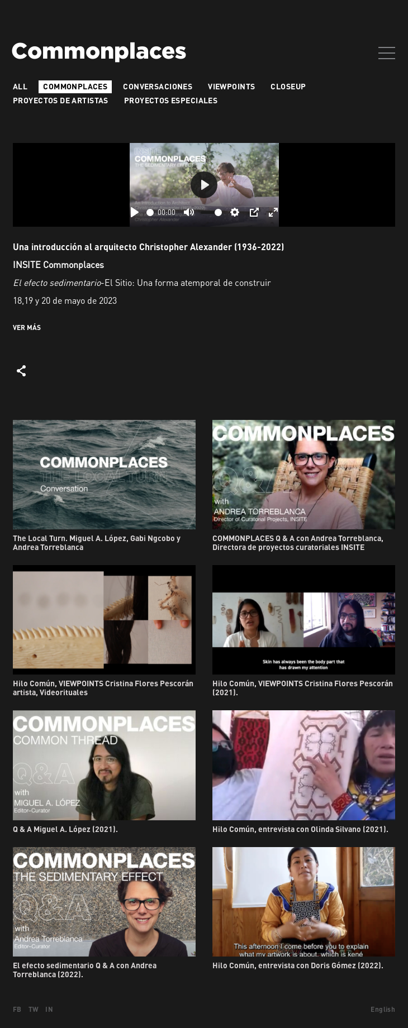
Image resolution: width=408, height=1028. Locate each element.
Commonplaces (75, 86)
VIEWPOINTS (231, 86)
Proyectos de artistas (60, 100)
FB (17, 1009)
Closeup (288, 86)
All (20, 86)
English (383, 1009)
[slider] (150, 212)
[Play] (135, 212)
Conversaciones (157, 86)
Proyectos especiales (170, 100)
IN (49, 1009)
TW (34, 1009)
